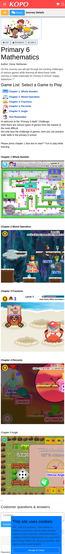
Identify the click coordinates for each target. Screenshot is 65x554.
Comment (8, 524)
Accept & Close (36, 550)
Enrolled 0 (18, 42)
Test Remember (18, 117)
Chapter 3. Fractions (20, 101)
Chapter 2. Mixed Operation (24, 97)
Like (32, 42)
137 (6, 42)
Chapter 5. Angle (18, 111)
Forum (17, 12)
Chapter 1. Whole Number (23, 91)
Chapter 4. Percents (20, 106)
